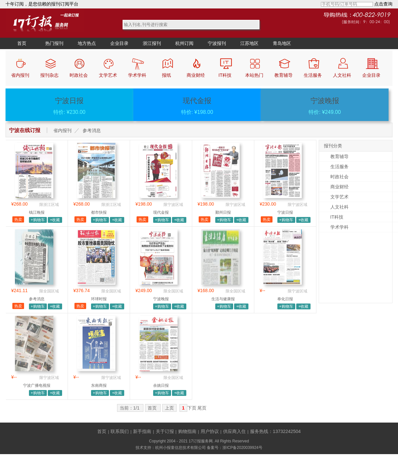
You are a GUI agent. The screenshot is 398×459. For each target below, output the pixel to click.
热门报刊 (54, 43)
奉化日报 (285, 299)
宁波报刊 (217, 43)
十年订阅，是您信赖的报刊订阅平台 (42, 4)
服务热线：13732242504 (275, 431)
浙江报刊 (152, 43)
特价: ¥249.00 (325, 106)
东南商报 (99, 385)
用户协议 (210, 431)
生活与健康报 (223, 299)
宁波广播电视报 (36, 385)
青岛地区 (282, 43)
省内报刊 (62, 130)
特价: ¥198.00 (197, 106)
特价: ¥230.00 (69, 106)
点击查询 (383, 4)
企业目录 (119, 43)
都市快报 (99, 212)
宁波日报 (285, 212)
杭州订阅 (184, 43)
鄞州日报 (223, 212)
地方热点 (87, 43)
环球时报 (99, 299)
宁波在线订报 (24, 130)
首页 (21, 43)
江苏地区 (249, 43)
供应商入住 (234, 431)
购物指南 (187, 431)
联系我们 (120, 431)
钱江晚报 (37, 212)
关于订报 (165, 431)
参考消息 (92, 130)
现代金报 (161, 212)
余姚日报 (161, 385)
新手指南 (142, 431)
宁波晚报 (161, 299)
